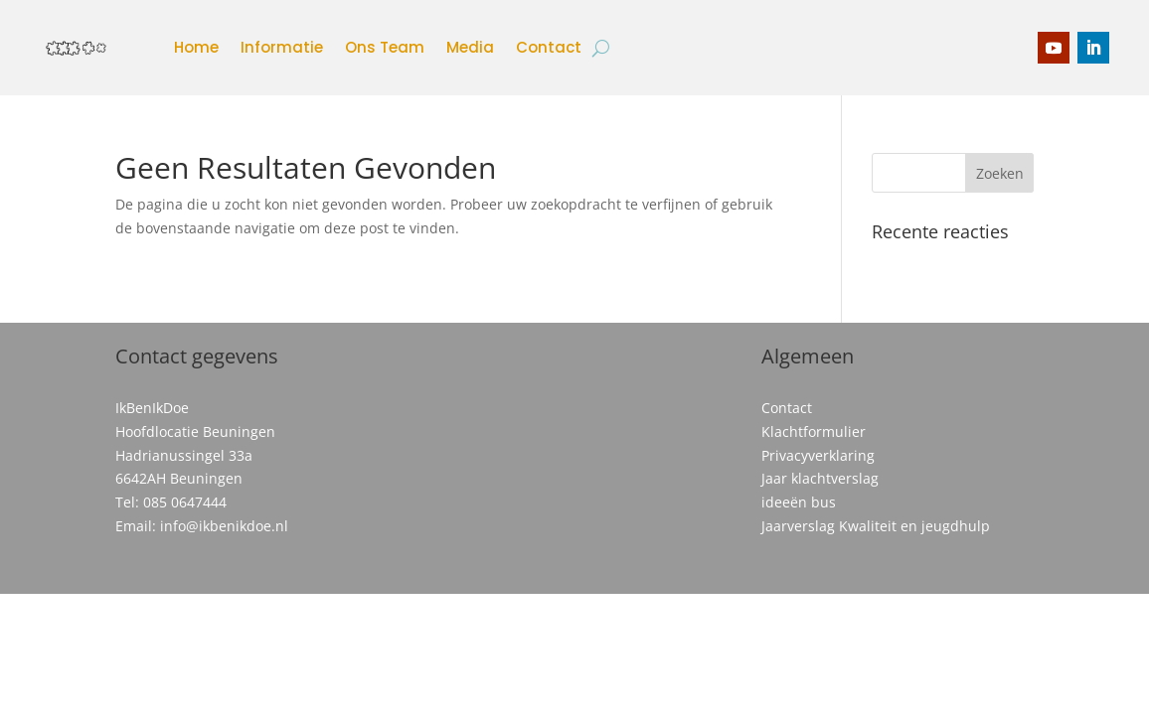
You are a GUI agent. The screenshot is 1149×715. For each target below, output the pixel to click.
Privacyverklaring (818, 455)
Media (470, 47)
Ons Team (384, 47)
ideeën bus (798, 502)
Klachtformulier (813, 431)
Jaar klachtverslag (820, 478)
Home (196, 47)
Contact (548, 47)
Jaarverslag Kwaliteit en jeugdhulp (875, 525)
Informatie (282, 47)
